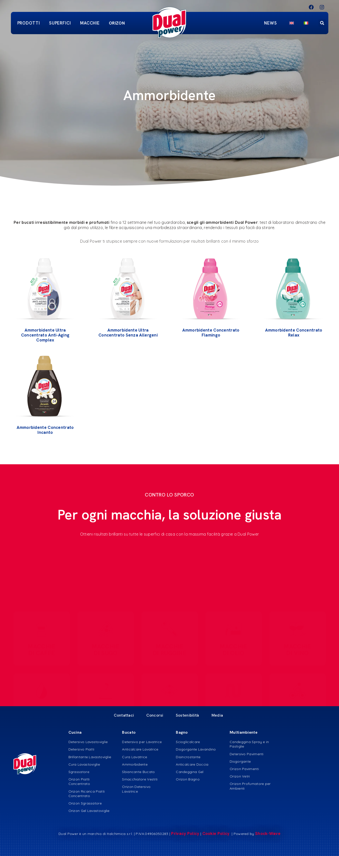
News (271, 23)
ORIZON (117, 23)
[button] (322, 23)
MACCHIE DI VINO (297, 645)
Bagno (182, 732)
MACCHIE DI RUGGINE (169, 645)
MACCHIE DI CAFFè (41, 645)
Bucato (129, 732)
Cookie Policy (216, 833)
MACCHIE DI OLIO (233, 645)
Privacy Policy (185, 833)
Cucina (75, 732)
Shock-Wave (267, 833)
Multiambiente (243, 732)
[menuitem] (291, 23)
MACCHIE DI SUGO (105, 645)
